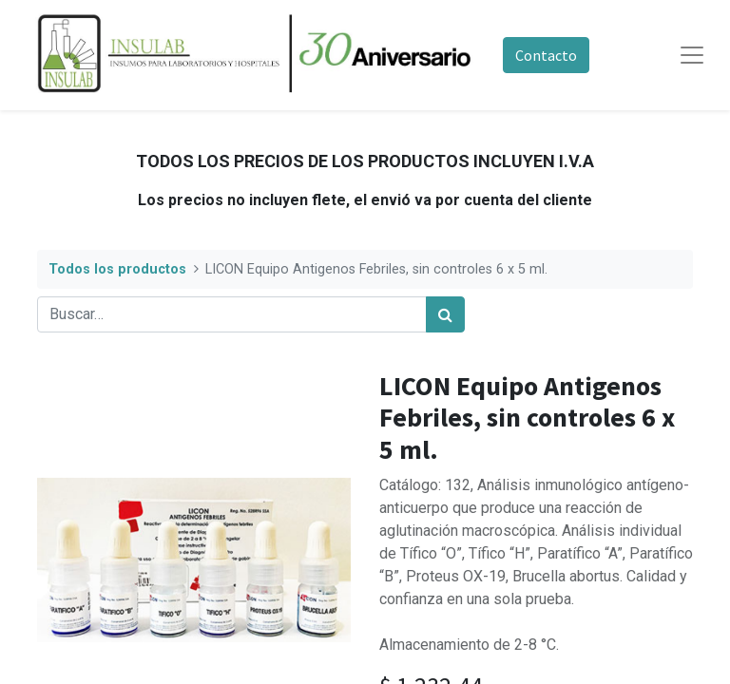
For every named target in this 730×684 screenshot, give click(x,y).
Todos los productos (117, 269)
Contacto (546, 55)
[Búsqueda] (445, 314)
